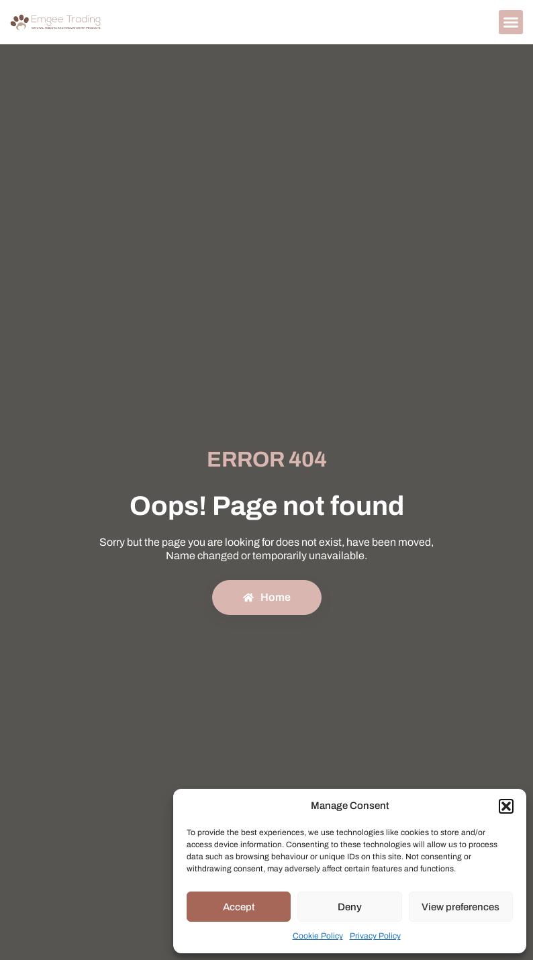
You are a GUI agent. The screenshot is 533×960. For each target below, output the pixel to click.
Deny (350, 907)
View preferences (460, 907)
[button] (506, 806)
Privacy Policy (375, 936)
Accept (239, 907)
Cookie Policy (318, 936)
